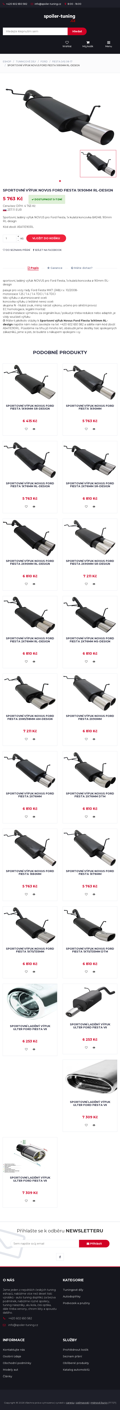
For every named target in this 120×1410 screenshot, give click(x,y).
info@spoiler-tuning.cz (46, 3)
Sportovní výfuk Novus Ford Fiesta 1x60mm (30, 872)
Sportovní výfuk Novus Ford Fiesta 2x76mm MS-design (90, 640)
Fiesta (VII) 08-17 (62, 61)
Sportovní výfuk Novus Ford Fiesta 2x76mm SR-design (90, 485)
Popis (33, 268)
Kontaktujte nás (14, 1349)
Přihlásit (94, 1243)
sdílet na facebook (47, 250)
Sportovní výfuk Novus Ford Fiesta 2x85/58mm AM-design (30, 717)
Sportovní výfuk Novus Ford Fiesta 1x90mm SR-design (30, 407)
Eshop (7, 61)
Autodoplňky (72, 1296)
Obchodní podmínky (17, 1363)
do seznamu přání (16, 250)
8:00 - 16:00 (73, 3)
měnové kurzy (99, 1402)
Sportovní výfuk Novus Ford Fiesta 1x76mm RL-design (30, 485)
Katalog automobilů (76, 1369)
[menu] (87, 44)
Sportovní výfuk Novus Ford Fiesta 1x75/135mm (30, 950)
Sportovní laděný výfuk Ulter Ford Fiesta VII (30, 1027)
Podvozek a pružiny (76, 1303)
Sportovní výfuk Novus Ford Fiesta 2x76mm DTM (90, 795)
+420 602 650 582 (15, 3)
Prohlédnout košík (75, 1349)
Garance (54, 268)
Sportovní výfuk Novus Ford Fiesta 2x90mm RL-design (30, 562)
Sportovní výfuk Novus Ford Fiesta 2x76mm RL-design (30, 640)
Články (7, 1376)
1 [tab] (60, 181)
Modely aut (10, 1369)
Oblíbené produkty (76, 1363)
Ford (44, 61)
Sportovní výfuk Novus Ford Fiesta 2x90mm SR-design (90, 562)
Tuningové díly (26, 61)
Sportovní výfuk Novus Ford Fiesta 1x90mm (90, 407)
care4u (70, 1402)
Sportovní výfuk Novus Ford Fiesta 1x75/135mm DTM (90, 950)
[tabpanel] (98, 163)
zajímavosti (82, 1402)
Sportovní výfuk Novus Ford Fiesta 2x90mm (90, 717)
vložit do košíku (43, 238)
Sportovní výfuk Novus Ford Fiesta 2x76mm (30, 795)
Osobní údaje (12, 1356)
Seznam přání (72, 1356)
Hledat (77, 31)
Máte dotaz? (82, 268)
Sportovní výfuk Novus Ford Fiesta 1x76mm (90, 872)
